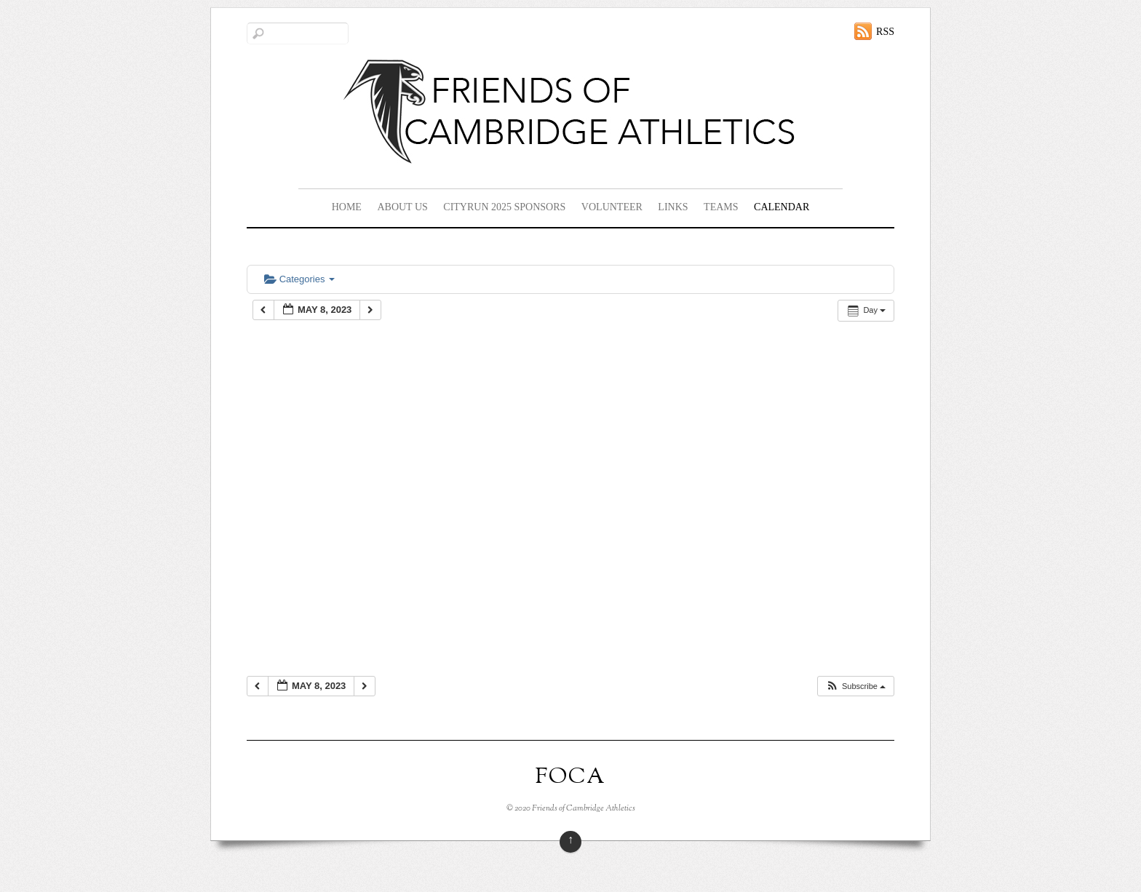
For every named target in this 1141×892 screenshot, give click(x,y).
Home (347, 207)
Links (673, 207)
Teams (721, 207)
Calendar (781, 207)
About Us (402, 207)
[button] (855, 686)
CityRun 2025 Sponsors (504, 207)
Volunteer (612, 207)
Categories (299, 279)
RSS (885, 31)
